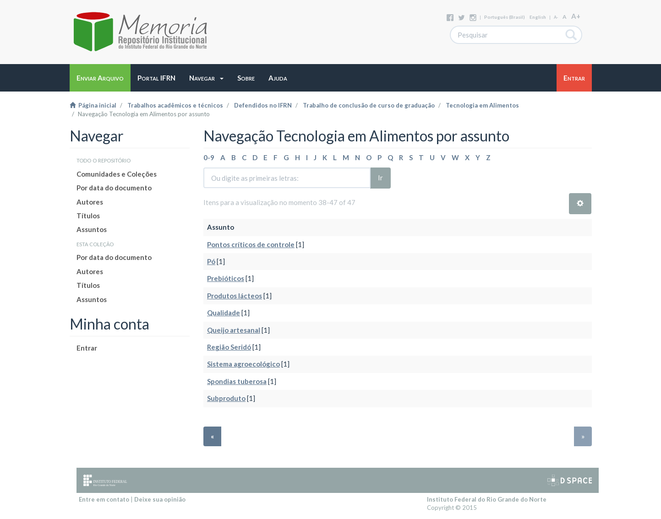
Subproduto (226, 398)
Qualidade (223, 312)
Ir (380, 177)
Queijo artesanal (233, 330)
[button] (206, 78)
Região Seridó (229, 347)
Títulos (88, 215)
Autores (89, 202)
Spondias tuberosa (237, 381)
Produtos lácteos (234, 296)
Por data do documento (114, 188)
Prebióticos (225, 278)
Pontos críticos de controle (251, 244)
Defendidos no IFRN (263, 105)
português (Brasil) (504, 17)
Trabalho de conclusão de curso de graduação (369, 105)
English (538, 17)
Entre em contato (104, 499)
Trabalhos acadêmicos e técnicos (175, 105)
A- (556, 17)
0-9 (208, 157)
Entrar (86, 348)
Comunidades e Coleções (116, 174)
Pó (211, 261)
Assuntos (91, 229)
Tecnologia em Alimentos (482, 105)
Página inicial (93, 105)
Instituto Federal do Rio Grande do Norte (486, 499)
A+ (575, 16)
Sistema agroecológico (243, 364)
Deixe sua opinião (160, 499)
